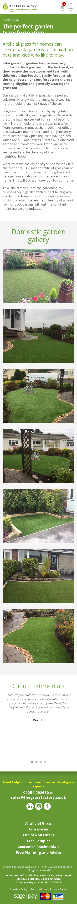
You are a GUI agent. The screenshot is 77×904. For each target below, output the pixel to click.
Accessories (38, 829)
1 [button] (32, 762)
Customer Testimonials (38, 846)
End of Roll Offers (38, 835)
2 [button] (36, 762)
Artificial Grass (38, 823)
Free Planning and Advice (38, 852)
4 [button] (45, 762)
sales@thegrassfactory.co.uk (38, 797)
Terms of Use (38, 889)
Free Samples (38, 841)
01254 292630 (36, 792)
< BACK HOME (11, 19)
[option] (38, 723)
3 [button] (41, 762)
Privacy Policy (58, 889)
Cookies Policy (19, 889)
